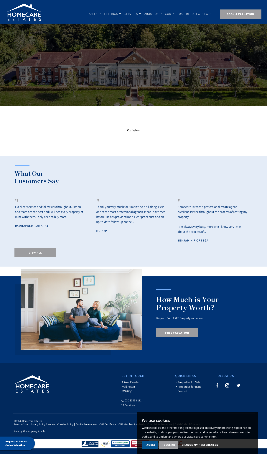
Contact (181, 391)
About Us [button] (153, 14)
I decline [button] (169, 445)
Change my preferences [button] (200, 445)
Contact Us (174, 14)
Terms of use (21, 424)
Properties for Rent (188, 386)
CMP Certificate (107, 424)
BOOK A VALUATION (240, 14)
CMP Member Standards (131, 424)
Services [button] (132, 14)
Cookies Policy (65, 424)
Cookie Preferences (86, 424)
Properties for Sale (187, 382)
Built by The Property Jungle (29, 431)
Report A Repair (198, 14)
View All (35, 252)
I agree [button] (150, 445)
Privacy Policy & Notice (42, 424)
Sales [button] (95, 14)
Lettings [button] (112, 14)
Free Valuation (177, 332)
